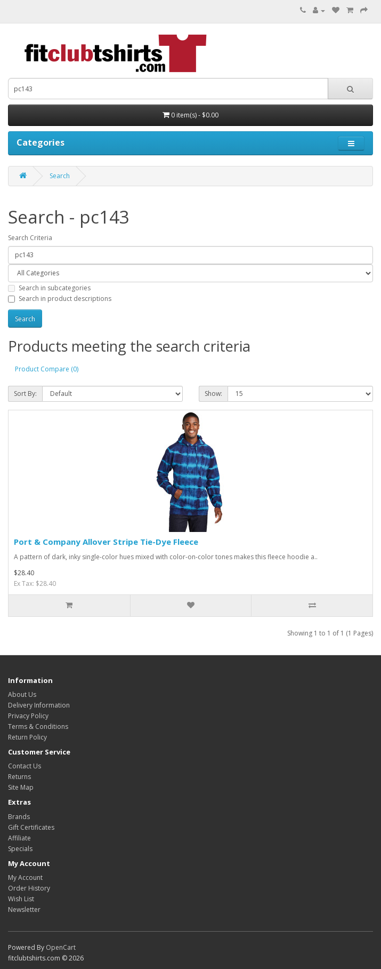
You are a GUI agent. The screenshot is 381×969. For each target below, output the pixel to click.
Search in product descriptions (59, 298)
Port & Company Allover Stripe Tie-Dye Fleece (106, 541)
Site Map (21, 787)
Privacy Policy (28, 715)
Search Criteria (30, 237)
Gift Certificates (31, 827)
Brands (19, 816)
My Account (25, 877)
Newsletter (24, 909)
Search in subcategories (49, 287)
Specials (20, 848)
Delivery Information (39, 705)
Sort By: (25, 393)
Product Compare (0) (46, 369)
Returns (19, 776)
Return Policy (27, 737)
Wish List (21, 898)
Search (60, 175)
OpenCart (61, 947)
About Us (22, 694)
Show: (213, 393)
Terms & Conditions (38, 726)
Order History (29, 888)
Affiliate (19, 838)
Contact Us (24, 766)
